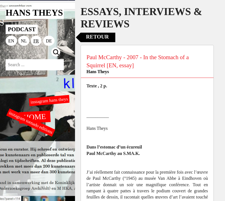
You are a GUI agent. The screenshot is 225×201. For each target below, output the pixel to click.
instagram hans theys (49, 100)
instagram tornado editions (30, 122)
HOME (34, 116)
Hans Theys (97, 71)
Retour (97, 37)
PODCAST (22, 29)
